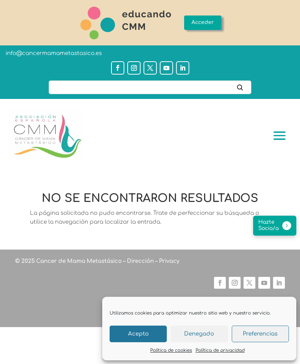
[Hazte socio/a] (274, 226)
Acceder (203, 22)
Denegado (199, 334)
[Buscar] (150, 87)
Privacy (168, 261)
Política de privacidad (220, 350)
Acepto (138, 334)
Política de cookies (171, 350)
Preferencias (260, 334)
